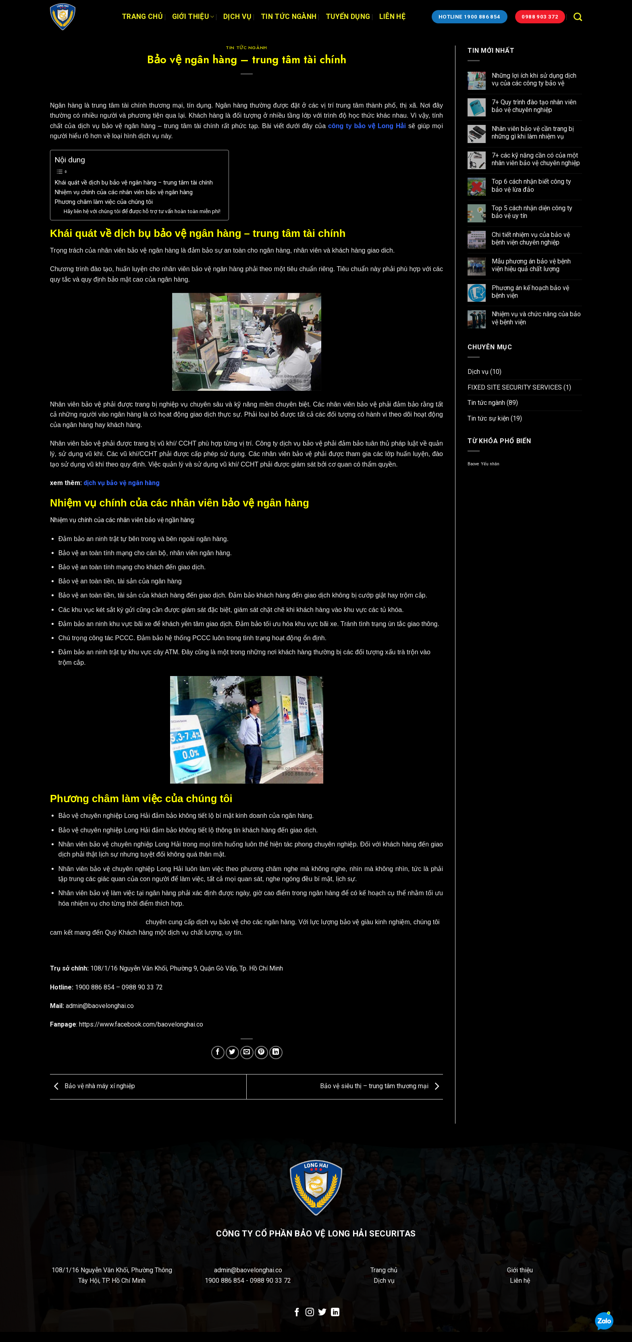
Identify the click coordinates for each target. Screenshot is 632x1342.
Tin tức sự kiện (488, 418)
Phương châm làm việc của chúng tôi (103, 201)
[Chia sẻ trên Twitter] (232, 1052)
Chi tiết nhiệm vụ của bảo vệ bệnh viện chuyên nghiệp (531, 238)
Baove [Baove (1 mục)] (473, 464)
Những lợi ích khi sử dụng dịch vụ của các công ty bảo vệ (534, 79)
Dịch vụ (237, 16)
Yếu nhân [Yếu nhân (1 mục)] (490, 464)
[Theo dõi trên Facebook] (297, 1312)
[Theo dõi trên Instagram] (310, 1312)
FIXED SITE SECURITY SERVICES (515, 387)
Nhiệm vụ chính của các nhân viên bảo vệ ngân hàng (123, 192)
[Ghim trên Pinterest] (261, 1052)
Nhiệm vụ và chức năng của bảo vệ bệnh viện (536, 318)
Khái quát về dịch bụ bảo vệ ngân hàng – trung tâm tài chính (133, 182)
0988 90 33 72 (270, 1280)
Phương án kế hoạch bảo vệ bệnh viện (530, 291)
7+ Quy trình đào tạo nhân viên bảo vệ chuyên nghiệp (534, 106)
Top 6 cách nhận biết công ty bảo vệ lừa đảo (531, 185)
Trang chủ (142, 16)
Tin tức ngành (289, 16)
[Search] (578, 17)
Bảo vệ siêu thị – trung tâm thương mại (381, 1086)
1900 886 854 (225, 1280)
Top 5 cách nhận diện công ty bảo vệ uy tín (532, 212)
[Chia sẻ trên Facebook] (218, 1052)
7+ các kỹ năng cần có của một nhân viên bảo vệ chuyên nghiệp (536, 159)
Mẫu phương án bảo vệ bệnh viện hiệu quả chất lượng (531, 265)
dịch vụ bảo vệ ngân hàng (121, 483)
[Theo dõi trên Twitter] (322, 1312)
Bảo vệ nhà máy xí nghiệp (92, 1086)
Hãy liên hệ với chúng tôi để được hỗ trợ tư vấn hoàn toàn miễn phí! (142, 211)
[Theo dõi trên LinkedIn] (335, 1312)
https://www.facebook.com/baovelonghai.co (141, 1024)
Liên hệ (392, 16)
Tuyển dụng (348, 16)
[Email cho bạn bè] (247, 1052)
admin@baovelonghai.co (248, 1270)
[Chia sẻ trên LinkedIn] (276, 1052)
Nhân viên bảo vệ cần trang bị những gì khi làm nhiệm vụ (533, 132)
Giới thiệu (193, 16)
